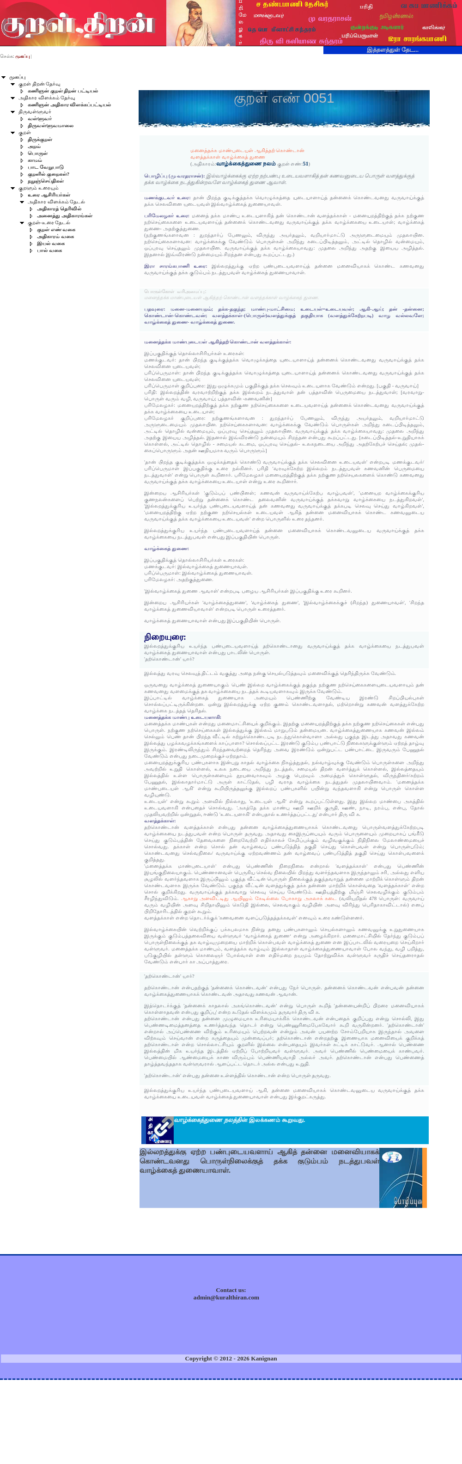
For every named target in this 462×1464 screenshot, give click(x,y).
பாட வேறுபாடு (46, 167)
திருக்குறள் (40, 139)
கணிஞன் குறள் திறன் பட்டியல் (63, 90)
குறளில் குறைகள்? (48, 174)
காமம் (35, 160)
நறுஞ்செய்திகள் (46, 181)
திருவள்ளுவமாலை (50, 125)
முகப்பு (17, 77)
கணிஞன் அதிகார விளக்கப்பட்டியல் (69, 104)
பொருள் (38, 153)
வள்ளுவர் (40, 118)
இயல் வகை (51, 243)
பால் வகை (49, 250)
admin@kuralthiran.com (226, 1297)
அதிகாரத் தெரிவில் (59, 208)
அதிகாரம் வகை (55, 236)
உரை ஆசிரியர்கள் (49, 194)
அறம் (34, 146)
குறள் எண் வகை (56, 229)
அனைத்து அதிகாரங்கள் (64, 215)
